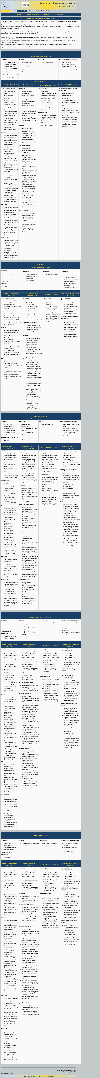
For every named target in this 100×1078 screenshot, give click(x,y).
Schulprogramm (5, 10)
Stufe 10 (56, 10)
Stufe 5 (29, 10)
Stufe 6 (35, 10)
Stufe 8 (45, 10)
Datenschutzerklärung (7, 1073)
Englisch (14, 10)
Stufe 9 (50, 10)
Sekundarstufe (21, 10)
